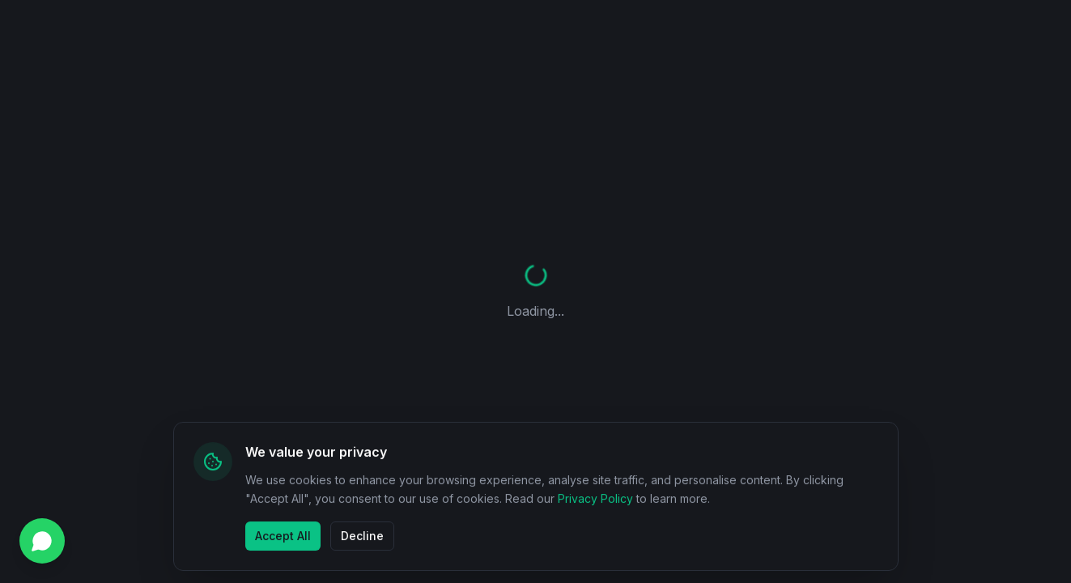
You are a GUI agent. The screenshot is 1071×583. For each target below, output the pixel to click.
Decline (362, 535)
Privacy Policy (595, 498)
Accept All (283, 535)
